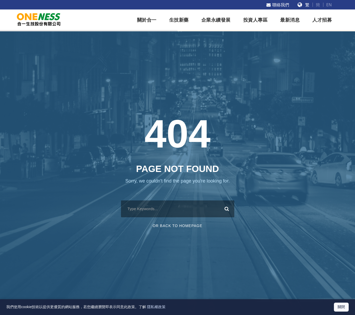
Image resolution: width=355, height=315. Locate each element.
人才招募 (322, 20)
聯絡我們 (277, 5)
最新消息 (290, 20)
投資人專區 (255, 20)
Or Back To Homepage (177, 226)
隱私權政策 (156, 307)
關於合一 (147, 20)
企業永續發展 (216, 20)
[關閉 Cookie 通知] (341, 307)
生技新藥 (179, 20)
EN (329, 5)
